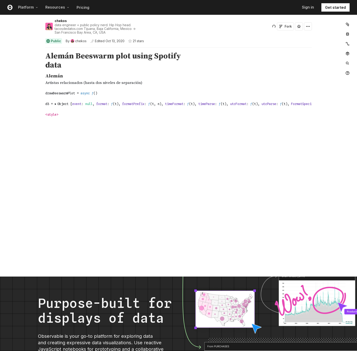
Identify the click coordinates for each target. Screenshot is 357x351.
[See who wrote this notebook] (76, 41)
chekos (61, 21)
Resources (57, 7)
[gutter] (21, 61)
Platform (28, 7)
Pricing (83, 7)
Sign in (308, 7)
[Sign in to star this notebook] (299, 26)
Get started (335, 7)
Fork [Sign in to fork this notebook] (285, 26)
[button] (40, 49)
